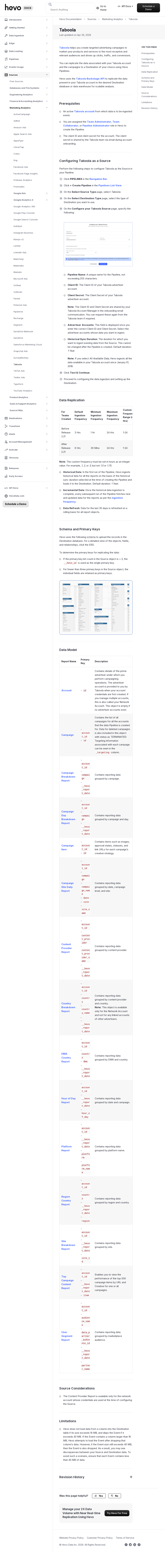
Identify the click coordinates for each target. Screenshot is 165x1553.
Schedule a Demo (148, 8)
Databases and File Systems (30, 88)
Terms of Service (125, 1537)
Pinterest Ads (20, 305)
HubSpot (18, 226)
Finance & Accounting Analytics (30, 101)
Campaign (67, 734)
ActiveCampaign (22, 114)
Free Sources (16, 81)
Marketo (18, 272)
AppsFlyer (19, 140)
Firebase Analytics (23, 180)
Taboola (18, 364)
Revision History (149, 108)
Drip (16, 160)
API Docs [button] (124, 6)
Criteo (17, 153)
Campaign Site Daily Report (67, 887)
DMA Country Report (66, 1057)
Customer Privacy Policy (100, 1537)
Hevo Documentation (70, 19)
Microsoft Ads (21, 278)
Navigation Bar (98, 178)
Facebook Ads (21, 167)
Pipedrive (18, 311)
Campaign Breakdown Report (68, 776)
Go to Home (101, 8)
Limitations (146, 102)
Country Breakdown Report (68, 1007)
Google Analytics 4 (32, 200)
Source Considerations (149, 95)
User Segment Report (66, 1336)
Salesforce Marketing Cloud (28, 344)
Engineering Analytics (30, 95)
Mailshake (19, 265)
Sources (91, 19)
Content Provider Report (66, 948)
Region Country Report (66, 1200)
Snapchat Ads (21, 351)
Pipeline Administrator (96, 125)
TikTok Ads (19, 371)
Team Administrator (99, 121)
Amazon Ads (20, 127)
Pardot (17, 298)
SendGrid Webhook (23, 331)
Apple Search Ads (23, 134)
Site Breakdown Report (68, 1245)
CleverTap (19, 147)
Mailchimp (19, 259)
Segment (18, 325)
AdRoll (17, 121)
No (114, 1495)
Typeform (18, 384)
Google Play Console (24, 213)
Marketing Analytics (30, 108)
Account (66, 690)
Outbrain (18, 292)
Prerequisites (148, 53)
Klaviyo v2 (19, 239)
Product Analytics (30, 397)
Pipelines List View (109, 185)
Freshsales (19, 186)
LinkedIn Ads (20, 252)
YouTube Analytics (23, 390)
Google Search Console (26, 219)
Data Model (147, 87)
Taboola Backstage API (90, 78)
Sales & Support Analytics (30, 404)
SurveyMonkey (21, 357)
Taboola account (84, 111)
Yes (99, 1495)
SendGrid (18, 338)
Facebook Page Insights (26, 173)
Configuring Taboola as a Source (148, 62)
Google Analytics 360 (24, 206)
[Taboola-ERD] (95, 607)
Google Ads (32, 193)
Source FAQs (30, 410)
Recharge (18, 318)
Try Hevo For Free (117, 1513)
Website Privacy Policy (71, 1537)
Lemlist (17, 246)
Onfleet (17, 285)
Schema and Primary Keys (147, 79)
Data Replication (149, 71)
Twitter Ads (19, 377)
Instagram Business (23, 232)
